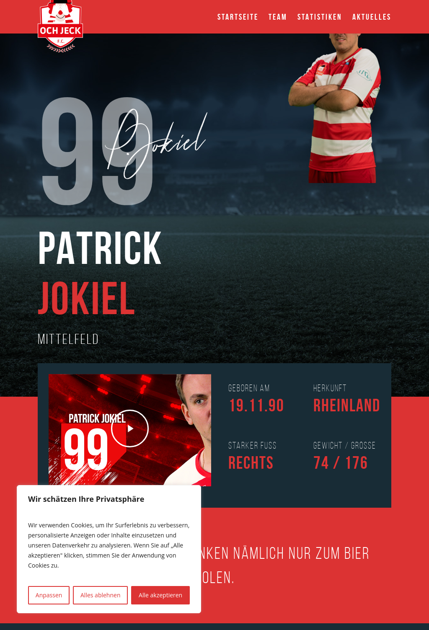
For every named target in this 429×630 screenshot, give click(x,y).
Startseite (237, 17)
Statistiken (319, 17)
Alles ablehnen (100, 595)
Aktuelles (371, 17)
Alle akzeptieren (160, 595)
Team (278, 17)
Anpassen (49, 595)
